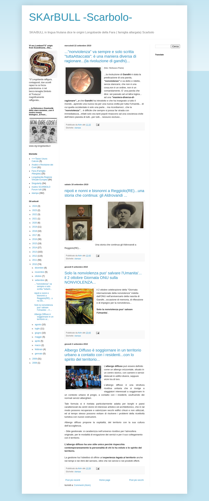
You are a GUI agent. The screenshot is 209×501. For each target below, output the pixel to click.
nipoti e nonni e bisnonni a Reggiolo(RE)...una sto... (43, 297)
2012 (35, 256)
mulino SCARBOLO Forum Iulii (41, 188)
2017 (35, 235)
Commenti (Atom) (82, 485)
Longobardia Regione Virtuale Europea (42, 178)
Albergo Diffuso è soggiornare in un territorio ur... (43, 317)
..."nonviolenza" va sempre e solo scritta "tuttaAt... (43, 286)
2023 (35, 210)
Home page (104, 480)
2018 (35, 231)
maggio (38, 337)
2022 (35, 214)
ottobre (38, 276)
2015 (35, 243)
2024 (35, 206)
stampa (77, 128)
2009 (35, 359)
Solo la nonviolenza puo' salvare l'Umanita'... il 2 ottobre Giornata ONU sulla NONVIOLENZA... (103, 277)
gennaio (39, 353)
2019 (35, 227)
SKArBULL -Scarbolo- (80, 17)
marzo (38, 345)
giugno (38, 333)
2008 (35, 363)
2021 (35, 218)
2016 (35, 239)
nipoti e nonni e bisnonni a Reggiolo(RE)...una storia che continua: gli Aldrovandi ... (104, 193)
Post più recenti (72, 480)
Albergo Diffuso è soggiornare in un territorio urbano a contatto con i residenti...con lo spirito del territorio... (103, 355)
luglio (37, 328)
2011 (35, 260)
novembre (40, 272)
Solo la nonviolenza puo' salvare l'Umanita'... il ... (43, 307)
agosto (38, 324)
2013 (35, 252)
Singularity (37, 183)
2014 (35, 247)
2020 (35, 223)
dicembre (39, 268)
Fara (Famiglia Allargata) (38, 172)
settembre (40, 280)
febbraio (39, 349)
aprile (38, 341)
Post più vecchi (136, 480)
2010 (35, 264)
